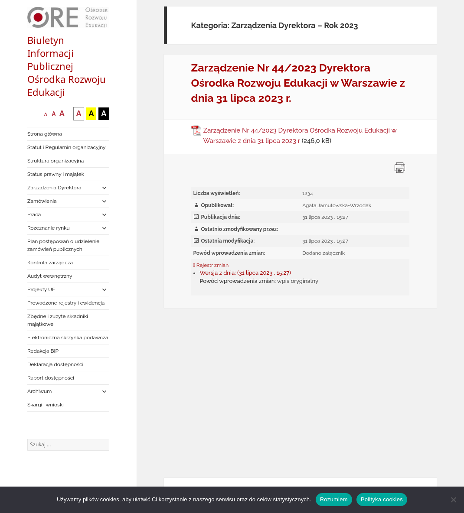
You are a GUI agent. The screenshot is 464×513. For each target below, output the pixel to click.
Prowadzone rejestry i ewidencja (66, 303)
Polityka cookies (382, 499)
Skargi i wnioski (45, 405)
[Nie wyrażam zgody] (453, 499)
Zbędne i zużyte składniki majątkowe (57, 320)
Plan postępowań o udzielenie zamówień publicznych (63, 245)
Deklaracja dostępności (55, 364)
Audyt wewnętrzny (49, 276)
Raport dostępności (50, 378)
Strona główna (44, 134)
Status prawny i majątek (55, 174)
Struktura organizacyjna (55, 161)
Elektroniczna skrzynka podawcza (67, 337)
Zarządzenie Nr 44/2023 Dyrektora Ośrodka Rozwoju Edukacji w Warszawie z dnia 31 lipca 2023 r (300, 136)
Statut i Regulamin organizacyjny (66, 147)
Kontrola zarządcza (50, 263)
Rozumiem (334, 499)
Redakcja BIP (43, 351)
